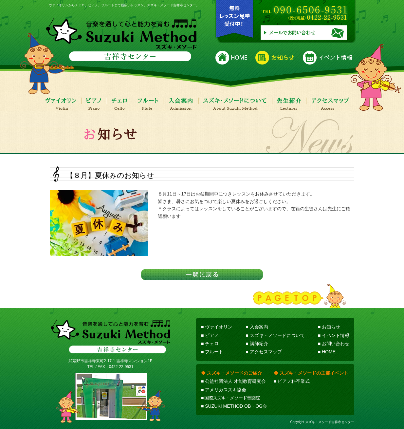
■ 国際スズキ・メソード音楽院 (230, 398)
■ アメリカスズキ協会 (223, 389)
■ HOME (327, 351)
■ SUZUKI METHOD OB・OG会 (234, 406)
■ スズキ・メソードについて (275, 335)
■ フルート (212, 351)
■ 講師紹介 (257, 343)
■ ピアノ (210, 335)
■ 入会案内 (257, 326)
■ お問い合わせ (333, 343)
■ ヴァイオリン (216, 326)
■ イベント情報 (333, 335)
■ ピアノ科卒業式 (292, 381)
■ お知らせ (329, 326)
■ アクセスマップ (264, 351)
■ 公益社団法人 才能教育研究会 (233, 381)
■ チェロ (210, 343)
